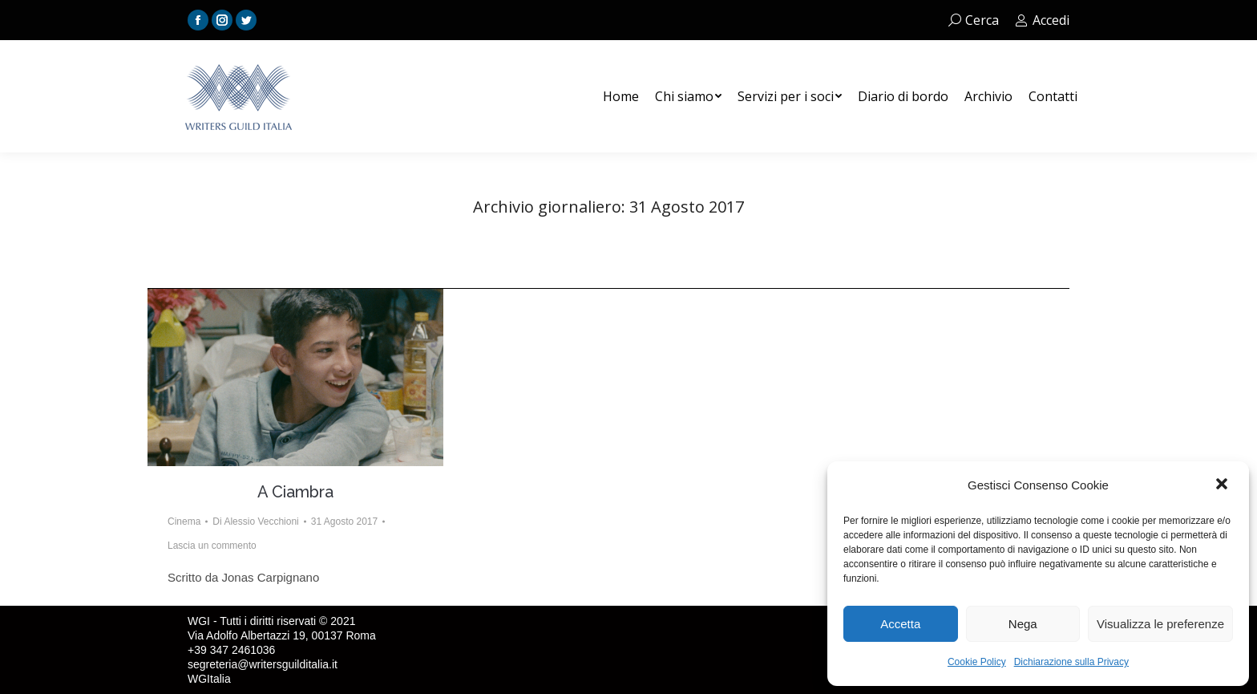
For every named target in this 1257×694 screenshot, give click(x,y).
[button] (1223, 485)
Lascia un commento (212, 545)
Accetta (900, 624)
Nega (1022, 624)
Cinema (184, 521)
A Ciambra (295, 491)
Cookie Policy (977, 662)
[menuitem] (621, 96)
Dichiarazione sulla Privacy (1071, 662)
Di (255, 521)
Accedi (1042, 20)
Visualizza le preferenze (1160, 624)
